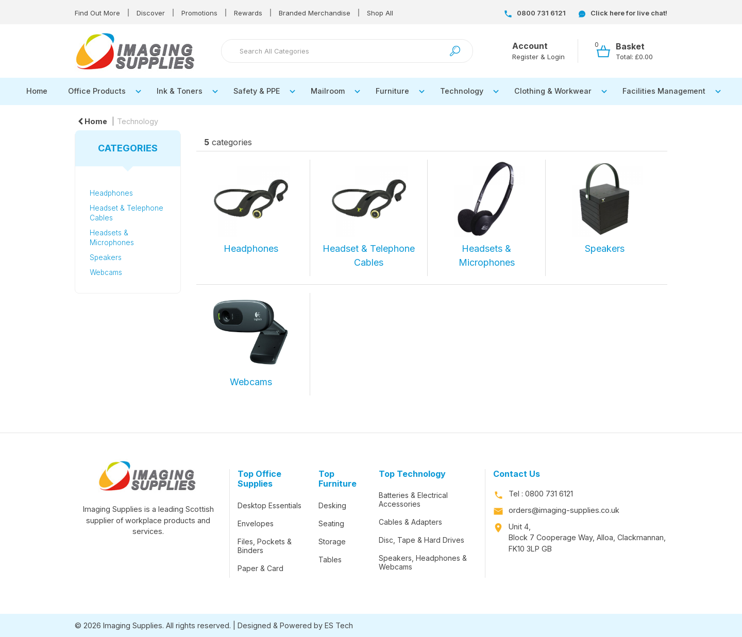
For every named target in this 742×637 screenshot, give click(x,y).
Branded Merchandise (314, 13)
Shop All (380, 13)
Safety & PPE (256, 91)
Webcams (106, 272)
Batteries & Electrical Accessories (413, 499)
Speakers (106, 257)
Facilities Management (663, 91)
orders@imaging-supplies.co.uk (564, 510)
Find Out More (97, 13)
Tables (330, 559)
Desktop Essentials (269, 505)
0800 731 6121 (535, 13)
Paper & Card (260, 568)
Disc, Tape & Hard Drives (421, 540)
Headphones (111, 193)
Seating (331, 523)
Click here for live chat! (623, 13)
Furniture (392, 91)
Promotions (199, 13)
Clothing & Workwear (553, 91)
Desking (332, 505)
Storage (332, 541)
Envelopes (256, 523)
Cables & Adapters (410, 522)
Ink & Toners (180, 91)
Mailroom (328, 91)
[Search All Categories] (347, 51)
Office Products (97, 91)
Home (36, 91)
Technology (461, 91)
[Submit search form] (455, 51)
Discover (151, 13)
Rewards (248, 13)
